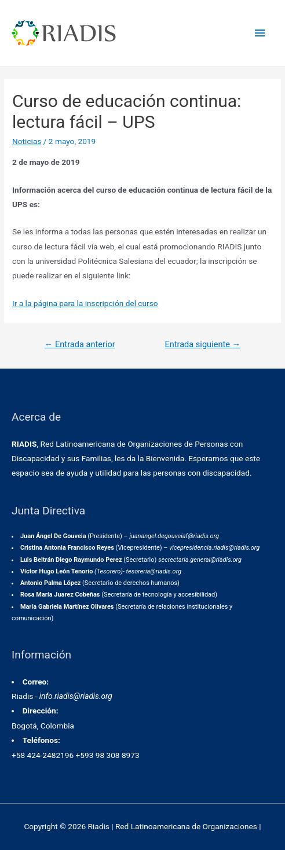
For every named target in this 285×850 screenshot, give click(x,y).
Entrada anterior (80, 344)
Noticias (26, 141)
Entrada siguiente (202, 344)
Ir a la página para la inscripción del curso (85, 303)
